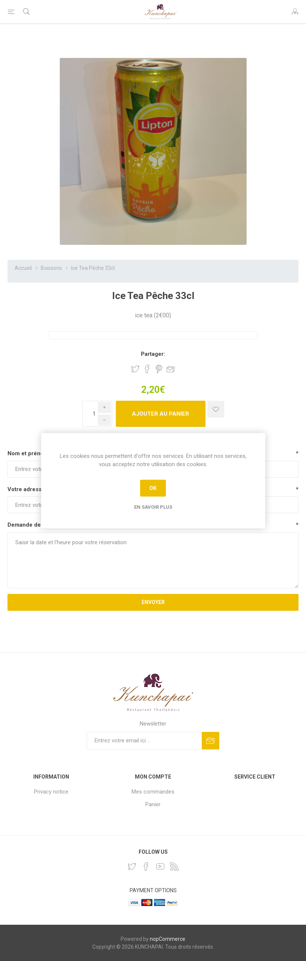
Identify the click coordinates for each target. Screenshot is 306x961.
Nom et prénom (28, 453)
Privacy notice (51, 791)
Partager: (153, 354)
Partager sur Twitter (135, 369)
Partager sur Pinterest (159, 369)
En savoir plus (153, 506)
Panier (153, 804)
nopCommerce (167, 939)
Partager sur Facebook (147, 369)
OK (153, 488)
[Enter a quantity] (97, 414)
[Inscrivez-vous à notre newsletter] (144, 740)
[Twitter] (132, 866)
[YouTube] (160, 866)
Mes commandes (153, 791)
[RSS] (174, 866)
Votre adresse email (34, 489)
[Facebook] (146, 866)
